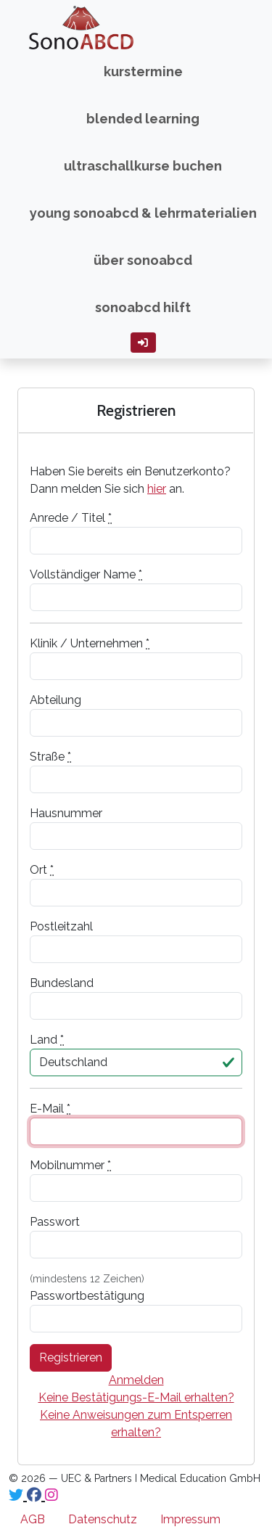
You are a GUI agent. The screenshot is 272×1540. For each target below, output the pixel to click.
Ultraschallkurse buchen (143, 165)
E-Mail (50, 1108)
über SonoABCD (143, 260)
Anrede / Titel (71, 518)
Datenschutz (102, 1519)
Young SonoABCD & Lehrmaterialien (143, 213)
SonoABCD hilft (143, 307)
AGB (32, 1519)
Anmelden (136, 1380)
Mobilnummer (70, 1165)
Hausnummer (66, 813)
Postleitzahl (61, 926)
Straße (50, 756)
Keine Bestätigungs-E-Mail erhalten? (136, 1397)
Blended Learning (142, 118)
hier (156, 489)
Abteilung (55, 700)
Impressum (190, 1519)
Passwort (55, 1222)
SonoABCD (60, 27)
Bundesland (62, 983)
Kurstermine (143, 71)
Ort (42, 870)
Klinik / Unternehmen (89, 643)
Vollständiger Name (86, 574)
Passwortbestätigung (87, 1296)
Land (47, 1040)
